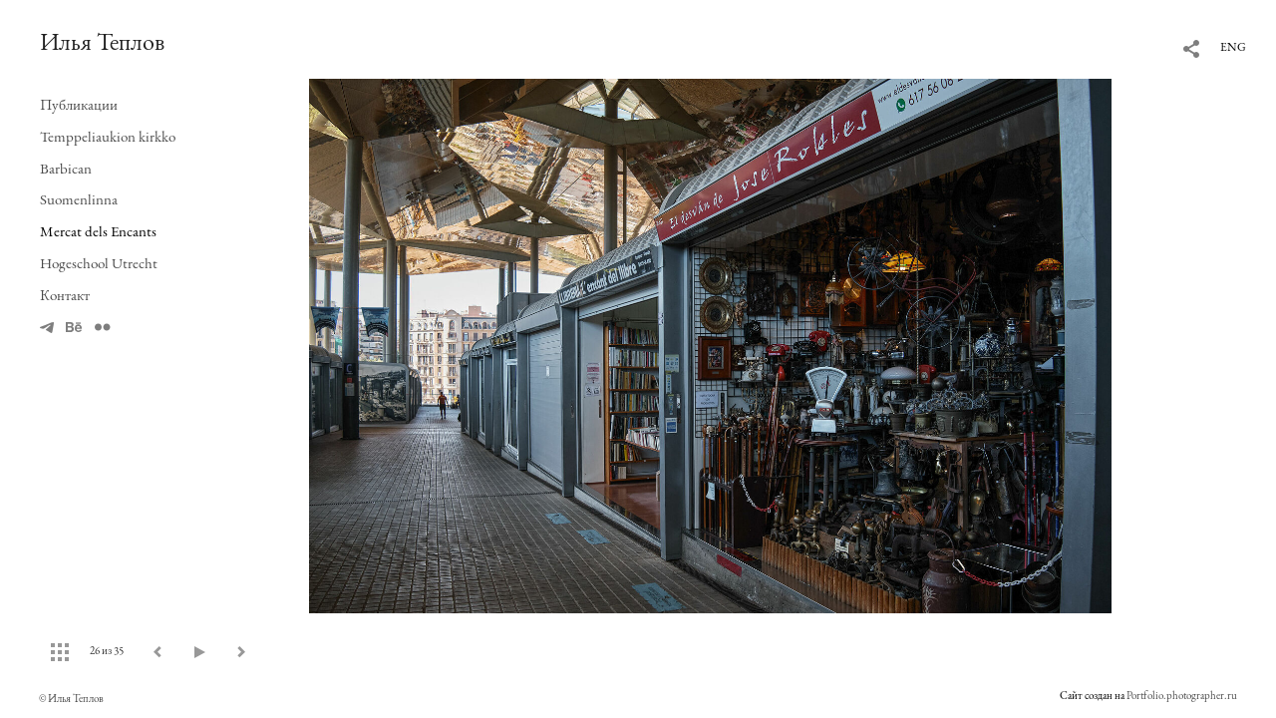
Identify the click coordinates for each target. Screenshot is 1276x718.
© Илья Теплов (71, 698)
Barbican (66, 168)
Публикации (79, 104)
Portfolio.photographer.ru (1181, 695)
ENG (1233, 47)
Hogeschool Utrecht (99, 262)
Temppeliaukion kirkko (107, 136)
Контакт (65, 294)
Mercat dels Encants (98, 230)
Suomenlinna (79, 198)
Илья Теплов (102, 41)
